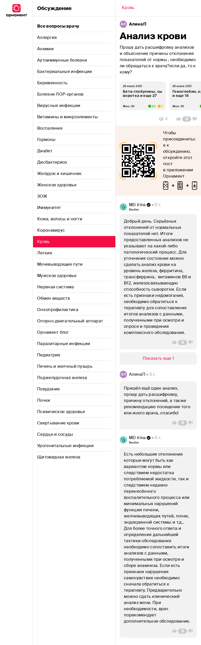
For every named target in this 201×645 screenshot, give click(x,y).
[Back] (128, 8)
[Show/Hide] (158, 358)
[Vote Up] (177, 119)
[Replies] (163, 119)
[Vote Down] (196, 119)
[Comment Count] (186, 119)
